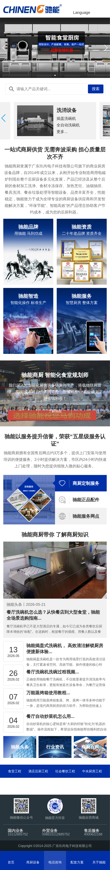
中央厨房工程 (92, 771)
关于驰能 (99, 862)
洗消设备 (67, 110)
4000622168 (93, 834)
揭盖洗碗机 (66, 118)
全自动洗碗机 (68, 125)
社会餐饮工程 (65, 771)
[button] (107, 118)
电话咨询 (55, 862)
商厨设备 (33, 862)
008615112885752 (56, 834)
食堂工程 (14, 771)
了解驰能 (55, 411)
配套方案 (77, 862)
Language (81, 12)
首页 (11, 862)
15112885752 (18, 834)
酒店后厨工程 (38, 771)
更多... (62, 132)
